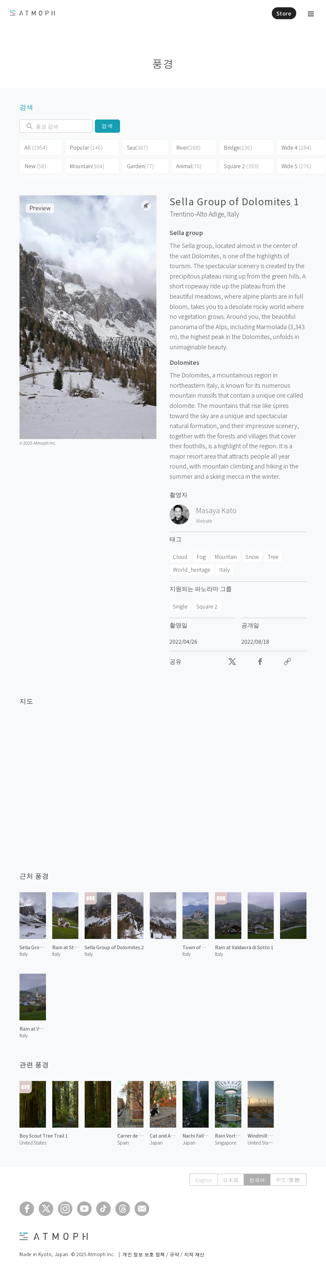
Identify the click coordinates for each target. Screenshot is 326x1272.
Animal (189, 166)
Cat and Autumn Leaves (163, 1135)
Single (180, 606)
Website (204, 520)
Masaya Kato (216, 510)
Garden (140, 166)
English (203, 1179)
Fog (201, 557)
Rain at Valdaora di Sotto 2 (33, 1028)
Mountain (87, 166)
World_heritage (191, 569)
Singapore (225, 1142)
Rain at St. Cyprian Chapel (65, 947)
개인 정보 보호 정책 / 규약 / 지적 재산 (163, 1254)
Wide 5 (296, 166)
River (188, 147)
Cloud (180, 557)
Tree (273, 557)
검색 (108, 126)
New (35, 166)
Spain (123, 1142)
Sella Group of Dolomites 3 (33, 947)
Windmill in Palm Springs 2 (261, 1135)
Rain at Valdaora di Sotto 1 (244, 947)
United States (33, 1142)
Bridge (238, 147)
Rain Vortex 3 (228, 1135)
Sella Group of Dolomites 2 (114, 947)
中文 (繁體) (288, 1179)
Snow (252, 557)
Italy (233, 214)
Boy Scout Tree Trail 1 (44, 1135)
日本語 (230, 1179)
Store (284, 13)
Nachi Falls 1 (196, 1135)
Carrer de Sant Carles (130, 1135)
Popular (86, 147)
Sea (137, 147)
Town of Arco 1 (196, 947)
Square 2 (241, 166)
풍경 (163, 62)
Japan (156, 1142)
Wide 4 (296, 147)
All (36, 147)
